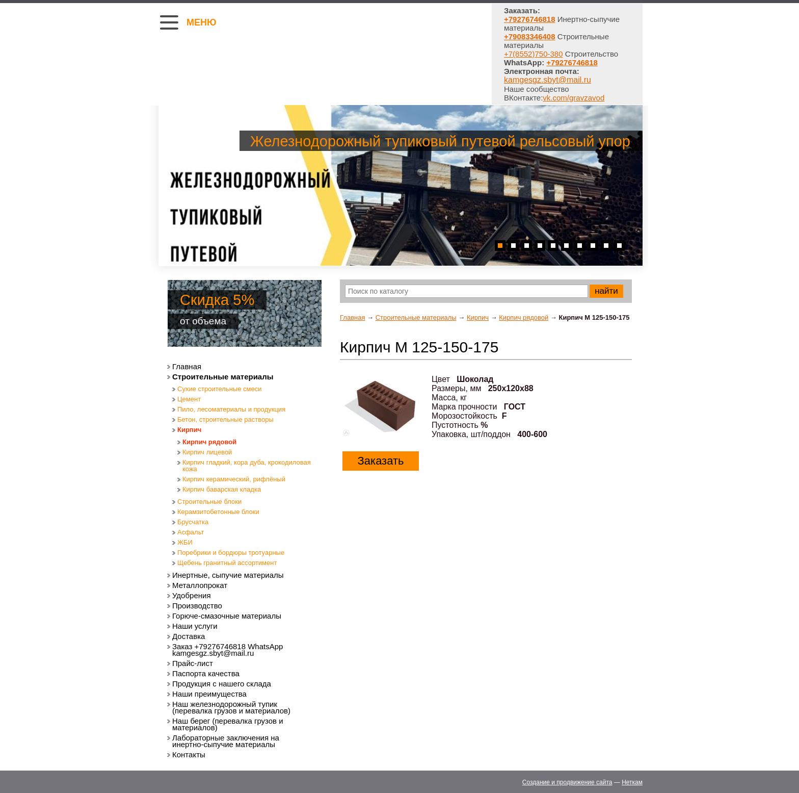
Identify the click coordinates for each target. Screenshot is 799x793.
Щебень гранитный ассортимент (227, 563)
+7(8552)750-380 (533, 53)
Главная (352, 317)
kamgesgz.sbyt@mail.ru (547, 79)
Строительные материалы (416, 317)
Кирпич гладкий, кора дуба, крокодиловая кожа (246, 465)
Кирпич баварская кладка (221, 489)
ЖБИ (185, 542)
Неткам (632, 782)
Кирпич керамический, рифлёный (233, 479)
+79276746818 (572, 62)
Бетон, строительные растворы (225, 419)
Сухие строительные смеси (219, 389)
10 (619, 245)
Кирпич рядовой (523, 317)
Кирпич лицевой (207, 452)
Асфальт (190, 532)
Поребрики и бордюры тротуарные (230, 552)
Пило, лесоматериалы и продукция (231, 409)
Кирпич (478, 317)
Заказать (381, 460)
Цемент (189, 399)
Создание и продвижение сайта (567, 782)
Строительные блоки (209, 501)
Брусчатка (192, 522)
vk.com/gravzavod (573, 97)
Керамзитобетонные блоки (218, 512)
